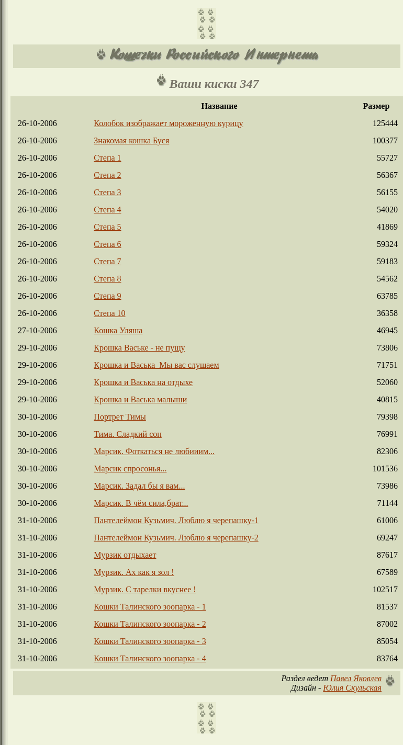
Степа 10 (109, 313)
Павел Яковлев (356, 678)
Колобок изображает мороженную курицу (168, 123)
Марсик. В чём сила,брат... (141, 503)
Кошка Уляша (118, 330)
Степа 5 (107, 226)
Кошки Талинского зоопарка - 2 (150, 623)
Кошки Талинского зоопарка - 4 (150, 658)
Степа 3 (107, 192)
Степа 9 (107, 295)
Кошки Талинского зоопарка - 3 (150, 641)
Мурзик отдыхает (125, 554)
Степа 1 (107, 157)
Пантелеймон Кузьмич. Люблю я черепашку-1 (176, 520)
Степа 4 (107, 209)
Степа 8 (107, 278)
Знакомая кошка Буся (131, 140)
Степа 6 (107, 244)
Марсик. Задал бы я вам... (139, 485)
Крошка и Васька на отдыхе (143, 382)
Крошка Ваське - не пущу (139, 347)
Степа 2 (107, 175)
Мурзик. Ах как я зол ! (134, 572)
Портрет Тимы (119, 416)
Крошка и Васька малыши (140, 399)
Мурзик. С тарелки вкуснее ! (145, 589)
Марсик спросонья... (130, 468)
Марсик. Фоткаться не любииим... (154, 451)
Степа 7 (107, 261)
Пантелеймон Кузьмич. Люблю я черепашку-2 (176, 537)
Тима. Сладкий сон (128, 434)
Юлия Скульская (352, 687)
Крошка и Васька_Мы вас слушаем (156, 364)
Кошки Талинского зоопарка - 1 (150, 606)
